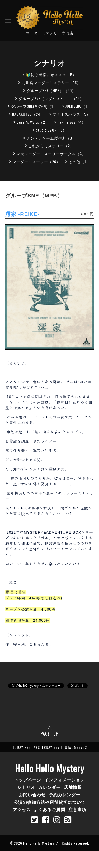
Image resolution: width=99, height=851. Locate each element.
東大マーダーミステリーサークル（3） (51, 153)
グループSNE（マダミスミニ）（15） (51, 98)
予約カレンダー (64, 794)
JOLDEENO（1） (78, 106)
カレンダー (49, 787)
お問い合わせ (32, 794)
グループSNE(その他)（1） (34, 106)
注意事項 (77, 809)
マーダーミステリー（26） (36, 161)
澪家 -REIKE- (22, 214)
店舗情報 (73, 787)
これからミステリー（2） (51, 145)
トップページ (27, 779)
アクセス (22, 809)
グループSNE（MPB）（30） (51, 90)
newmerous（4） (72, 122)
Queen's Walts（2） (33, 122)
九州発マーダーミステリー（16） (51, 82)
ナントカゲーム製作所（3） (51, 138)
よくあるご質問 (49, 809)
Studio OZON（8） (51, 130)
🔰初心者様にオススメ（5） (51, 74)
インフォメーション (64, 779)
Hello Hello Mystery (49, 768)
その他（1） (79, 161)
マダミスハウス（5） (71, 114)
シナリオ (26, 787)
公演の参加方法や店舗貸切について (50, 802)
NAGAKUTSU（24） (28, 114)
